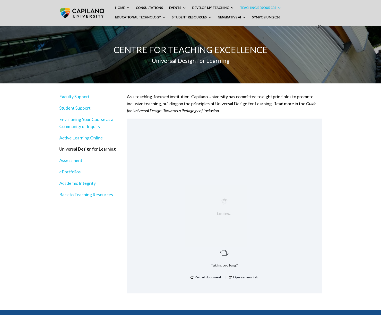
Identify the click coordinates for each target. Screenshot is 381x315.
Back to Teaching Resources (86, 194)
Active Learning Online (81, 137)
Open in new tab (243, 277)
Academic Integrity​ (77, 183)
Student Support (75, 108)
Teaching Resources (258, 8)
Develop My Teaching (210, 8)
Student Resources (189, 17)
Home (120, 8)
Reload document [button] (205, 277)
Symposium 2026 (266, 17)
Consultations (149, 8)
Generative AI (229, 17)
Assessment (70, 160)
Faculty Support (74, 96)
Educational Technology (138, 17)
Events (175, 8)
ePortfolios (70, 171)
